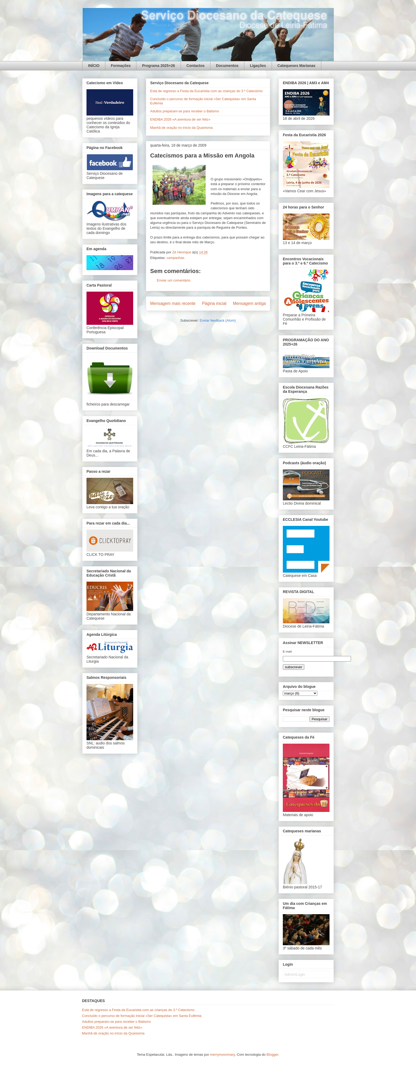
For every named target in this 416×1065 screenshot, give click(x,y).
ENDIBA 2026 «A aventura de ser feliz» (180, 119)
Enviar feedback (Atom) (218, 320)
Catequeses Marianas (296, 65)
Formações (121, 65)
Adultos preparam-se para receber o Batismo (184, 111)
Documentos (227, 65)
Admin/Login (294, 974)
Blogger (272, 1055)
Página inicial (214, 303)
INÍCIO (93, 65)
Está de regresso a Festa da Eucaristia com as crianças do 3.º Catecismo (206, 91)
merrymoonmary (222, 1055)
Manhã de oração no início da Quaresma (181, 128)
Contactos (196, 65)
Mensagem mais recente (173, 303)
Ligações (258, 65)
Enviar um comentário (173, 280)
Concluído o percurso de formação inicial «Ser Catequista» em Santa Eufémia (141, 1016)
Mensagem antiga (249, 303)
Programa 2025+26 (158, 65)
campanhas (175, 258)
